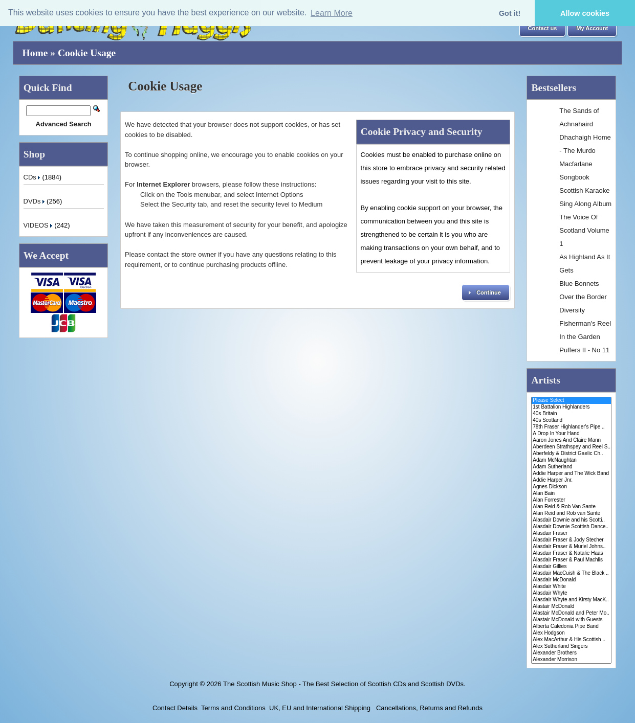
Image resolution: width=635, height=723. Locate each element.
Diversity (572, 310)
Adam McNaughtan (571, 460)
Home (35, 53)
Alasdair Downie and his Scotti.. (571, 520)
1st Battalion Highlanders (571, 407)
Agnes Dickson (571, 487)
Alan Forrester (571, 500)
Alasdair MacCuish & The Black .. (571, 573)
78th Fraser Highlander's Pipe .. (571, 427)
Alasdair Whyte (571, 593)
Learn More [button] (332, 13)
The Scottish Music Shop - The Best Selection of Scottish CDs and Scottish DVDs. (344, 684)
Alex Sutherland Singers (571, 646)
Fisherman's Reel (585, 323)
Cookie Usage (87, 53)
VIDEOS (39, 225)
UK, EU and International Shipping (319, 708)
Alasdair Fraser (571, 533)
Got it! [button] (509, 13)
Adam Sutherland (571, 467)
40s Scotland (571, 420)
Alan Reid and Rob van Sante (571, 513)
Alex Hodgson (571, 633)
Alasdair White (571, 586)
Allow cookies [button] (584, 13)
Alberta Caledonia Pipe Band (571, 626)
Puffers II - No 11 (584, 350)
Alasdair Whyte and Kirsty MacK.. (571, 600)
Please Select (571, 400)
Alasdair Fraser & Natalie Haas (571, 553)
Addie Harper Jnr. (571, 480)
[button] (542, 28)
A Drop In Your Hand (571, 434)
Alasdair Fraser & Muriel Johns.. (571, 547)
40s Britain (571, 414)
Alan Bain (571, 493)
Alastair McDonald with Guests (571, 620)
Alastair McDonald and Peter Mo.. (571, 613)
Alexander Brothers (571, 653)
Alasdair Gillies (571, 566)
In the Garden (579, 337)
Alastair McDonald (571, 606)
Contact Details (175, 708)
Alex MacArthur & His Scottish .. (571, 640)
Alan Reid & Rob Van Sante (571, 507)
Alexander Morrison (571, 660)
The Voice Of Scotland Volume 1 (584, 230)
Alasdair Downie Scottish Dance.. (571, 527)
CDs (33, 177)
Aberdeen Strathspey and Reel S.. (571, 447)
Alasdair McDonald (571, 580)
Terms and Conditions (233, 708)
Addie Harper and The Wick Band (571, 473)
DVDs (35, 201)
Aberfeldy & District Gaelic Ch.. (571, 453)
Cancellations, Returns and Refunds (428, 708)
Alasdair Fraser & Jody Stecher (571, 540)
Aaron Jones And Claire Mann (571, 440)
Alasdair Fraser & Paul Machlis (571, 560)
